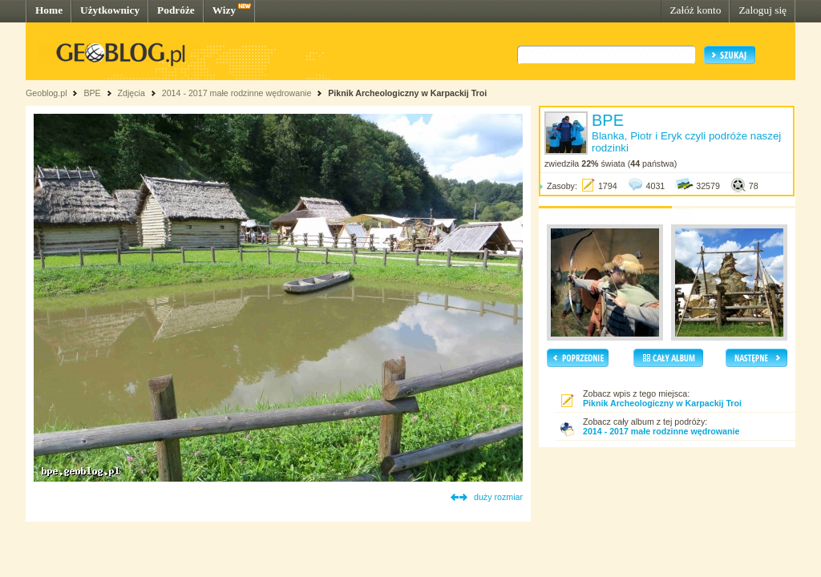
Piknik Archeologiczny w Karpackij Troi (407, 93)
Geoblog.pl (46, 93)
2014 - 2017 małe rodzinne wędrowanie (238, 93)
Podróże (176, 10)
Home (49, 10)
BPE (91, 93)
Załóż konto (695, 10)
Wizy (224, 10)
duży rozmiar (498, 497)
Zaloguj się (762, 10)
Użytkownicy (110, 10)
